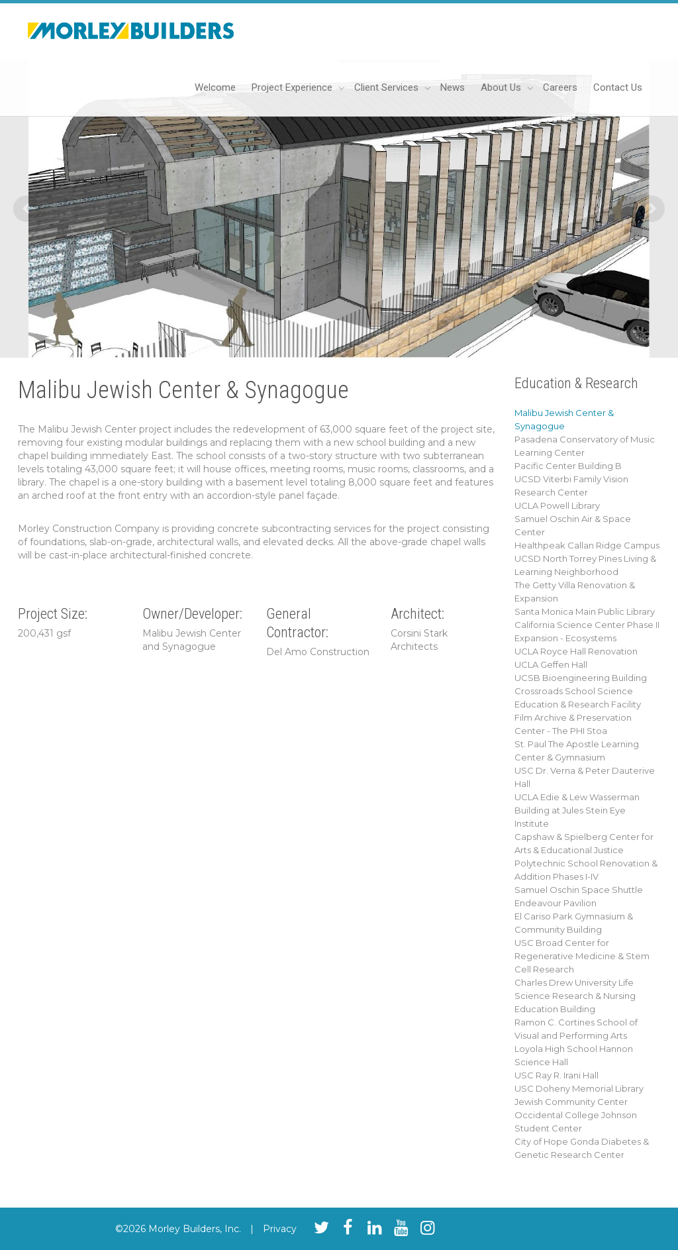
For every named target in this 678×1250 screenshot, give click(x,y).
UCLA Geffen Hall (550, 664)
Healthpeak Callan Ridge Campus (586, 545)
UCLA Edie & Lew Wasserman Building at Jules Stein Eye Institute (577, 810)
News (452, 87)
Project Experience (293, 87)
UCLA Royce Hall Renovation (576, 651)
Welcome (215, 87)
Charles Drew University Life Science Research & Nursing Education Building (575, 995)
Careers (560, 87)
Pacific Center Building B (568, 465)
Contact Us (617, 87)
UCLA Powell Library (557, 505)
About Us (502, 87)
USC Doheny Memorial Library (579, 1088)
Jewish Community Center (571, 1101)
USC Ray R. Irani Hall (556, 1075)
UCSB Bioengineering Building (580, 677)
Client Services (387, 87)
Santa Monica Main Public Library (584, 611)
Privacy (280, 1229)
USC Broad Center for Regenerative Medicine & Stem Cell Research (582, 955)
